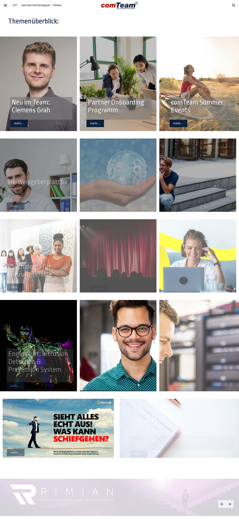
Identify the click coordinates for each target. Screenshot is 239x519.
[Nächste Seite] (229, 504)
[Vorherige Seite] (222, 504)
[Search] (233, 5)
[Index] (5, 5)
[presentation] (119, 16)
